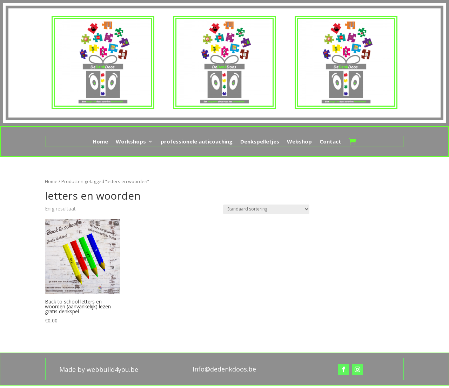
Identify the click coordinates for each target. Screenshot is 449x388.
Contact (330, 142)
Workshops (131, 142)
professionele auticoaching (197, 142)
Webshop (299, 142)
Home (100, 142)
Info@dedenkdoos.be (224, 369)
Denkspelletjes (259, 142)
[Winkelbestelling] (266, 209)
